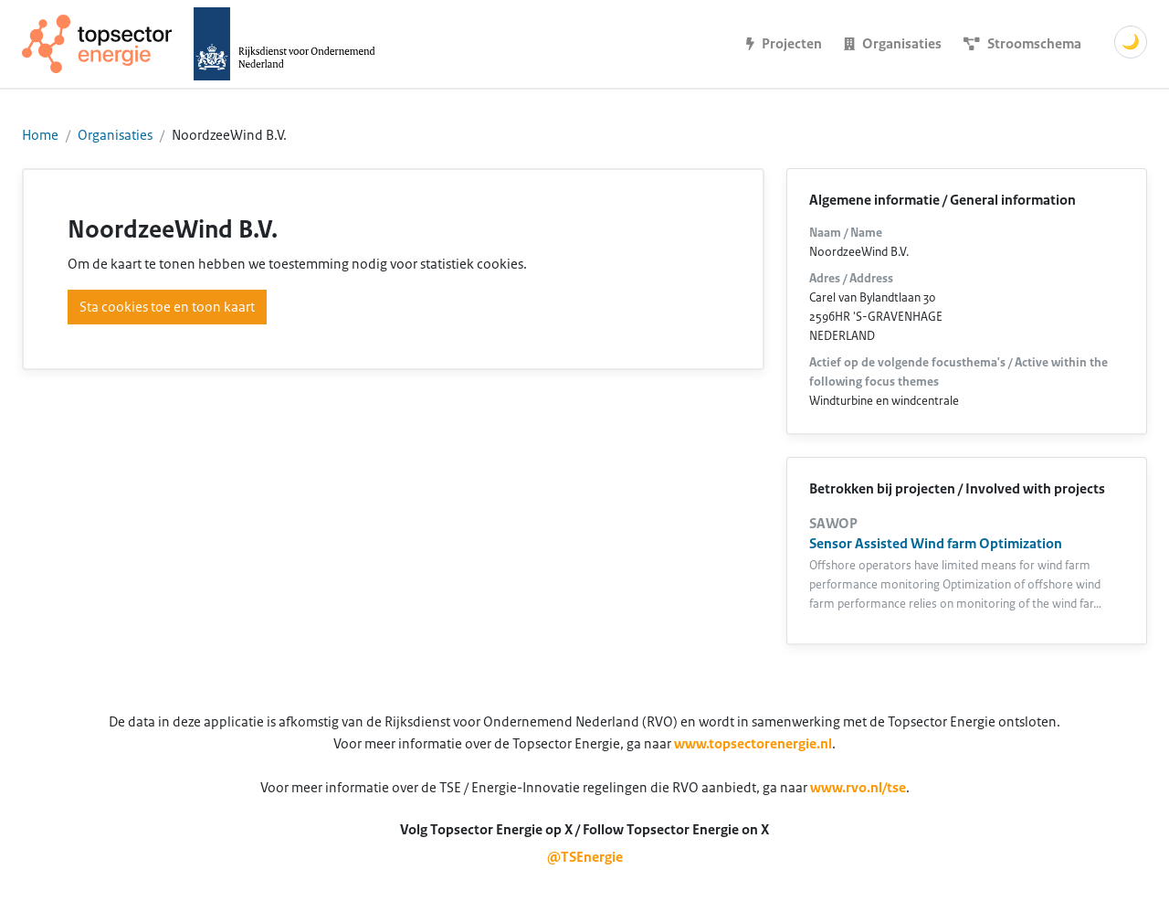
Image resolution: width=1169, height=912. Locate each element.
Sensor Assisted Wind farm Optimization (935, 543)
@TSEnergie (585, 857)
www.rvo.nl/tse (858, 787)
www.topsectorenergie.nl (753, 744)
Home (40, 135)
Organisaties (115, 135)
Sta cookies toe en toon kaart (167, 307)
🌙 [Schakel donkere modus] (1131, 42)
